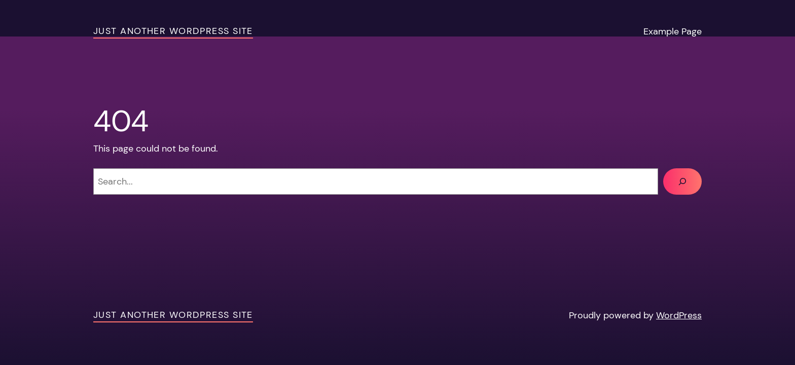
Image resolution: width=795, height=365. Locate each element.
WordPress (679, 315)
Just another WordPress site (173, 31)
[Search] (682, 181)
